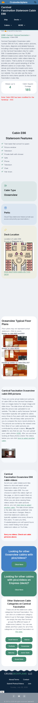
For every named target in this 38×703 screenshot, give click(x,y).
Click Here (19, 564)
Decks (16, 20)
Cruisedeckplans (18, 2)
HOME (3, 35)
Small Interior (13, 639)
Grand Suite (19, 659)
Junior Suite (25, 653)
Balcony (11, 653)
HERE (18, 433)
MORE (20, 25)
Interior (27, 639)
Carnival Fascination (21, 35)
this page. (19, 632)
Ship (6, 20)
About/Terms (14, 679)
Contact (26, 679)
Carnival (10, 35)
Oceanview (5, 37)
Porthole (12, 646)
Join (29, 684)
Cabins (7, 25)
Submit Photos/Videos (15, 684)
